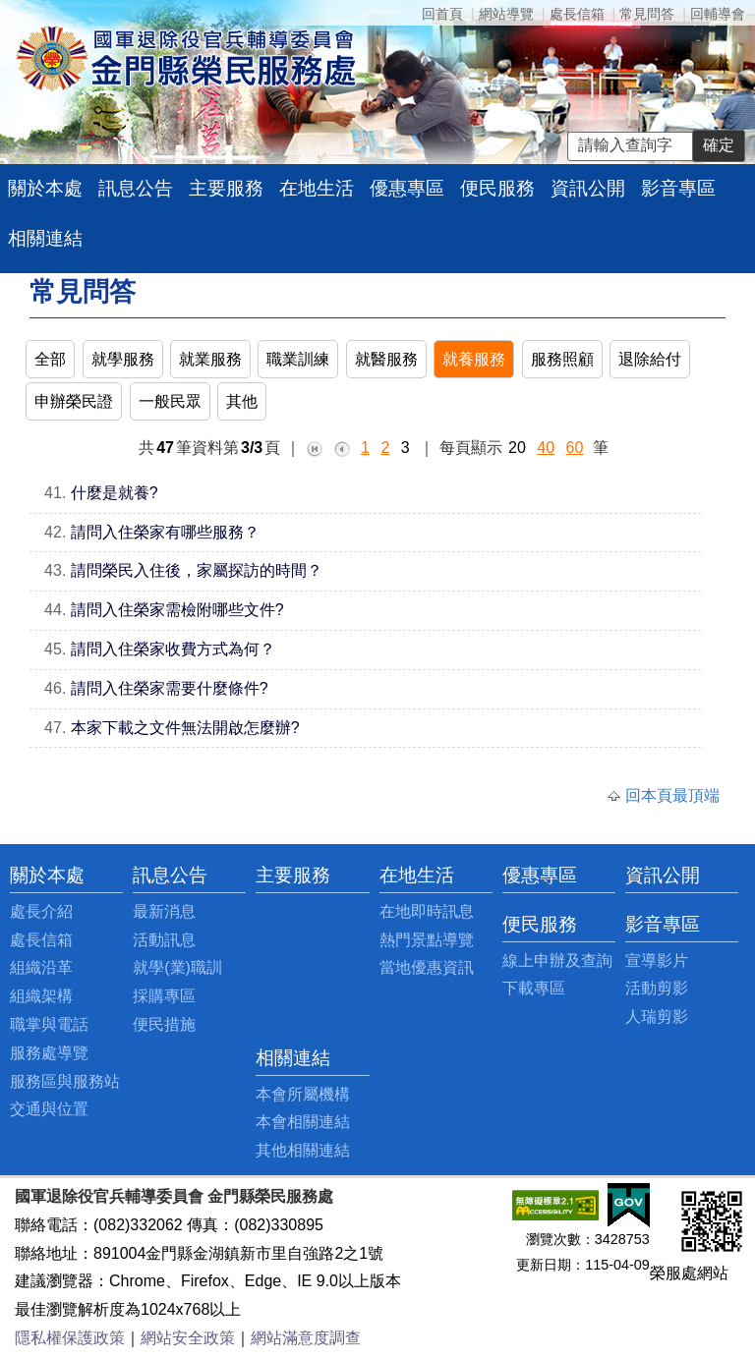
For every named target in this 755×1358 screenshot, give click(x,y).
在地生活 (316, 188)
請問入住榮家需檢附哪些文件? (177, 609)
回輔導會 (717, 14)
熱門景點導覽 (426, 940)
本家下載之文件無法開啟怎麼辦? (185, 727)
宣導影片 (656, 960)
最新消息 (164, 911)
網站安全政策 (188, 1338)
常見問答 (646, 14)
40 (545, 447)
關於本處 (45, 188)
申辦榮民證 (73, 401)
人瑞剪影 (656, 1016)
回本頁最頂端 (672, 795)
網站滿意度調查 (306, 1338)
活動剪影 (656, 988)
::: (15, 875)
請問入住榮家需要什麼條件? (169, 688)
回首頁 (442, 14)
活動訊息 (164, 940)
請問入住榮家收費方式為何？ (173, 649)
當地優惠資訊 (426, 967)
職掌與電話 (49, 1024)
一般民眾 (170, 401)
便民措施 (164, 1024)
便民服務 (497, 188)
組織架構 (41, 996)
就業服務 (210, 359)
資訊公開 (588, 188)
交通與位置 (49, 1109)
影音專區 (678, 188)
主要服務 (226, 188)
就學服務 (122, 359)
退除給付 (649, 359)
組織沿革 (41, 967)
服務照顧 (562, 359)
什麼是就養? (114, 492)
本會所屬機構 (303, 1094)
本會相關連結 (303, 1121)
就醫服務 (386, 359)
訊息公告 (135, 188)
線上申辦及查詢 (557, 960)
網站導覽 (506, 14)
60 (575, 447)
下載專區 (533, 988)
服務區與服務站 (65, 1081)
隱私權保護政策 (70, 1338)
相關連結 (45, 238)
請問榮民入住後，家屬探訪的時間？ (196, 570)
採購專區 (164, 996)
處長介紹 (41, 911)
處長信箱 (577, 14)
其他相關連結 (303, 1150)
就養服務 (473, 359)
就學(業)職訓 (177, 967)
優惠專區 (407, 188)
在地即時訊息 (426, 911)
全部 (50, 359)
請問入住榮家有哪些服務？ (165, 532)
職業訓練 (297, 359)
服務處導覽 (49, 1053)
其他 (242, 401)
